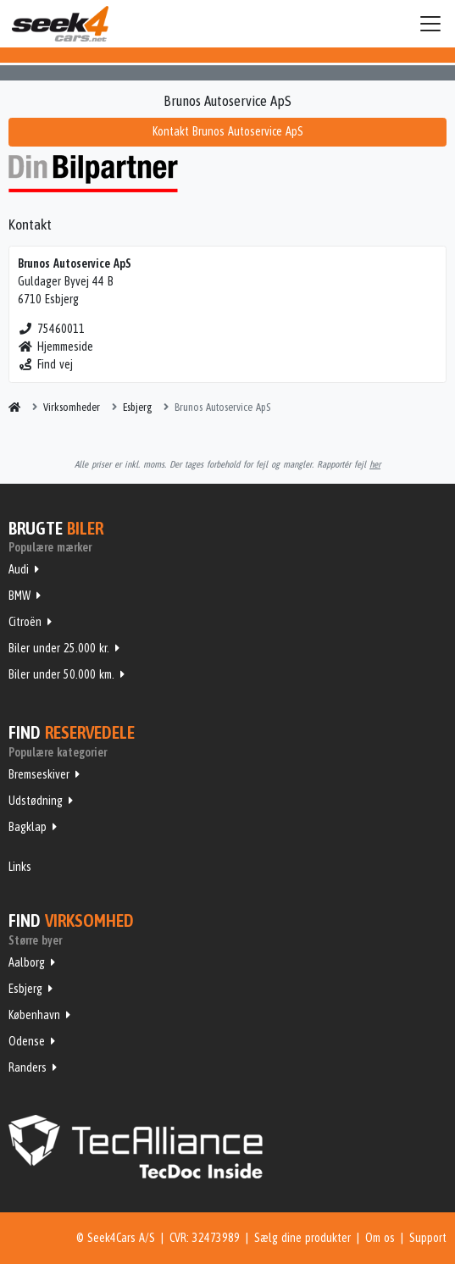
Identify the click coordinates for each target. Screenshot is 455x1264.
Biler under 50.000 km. (61, 674)
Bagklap (27, 827)
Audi (18, 569)
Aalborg (26, 962)
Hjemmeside (55, 346)
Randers (27, 1067)
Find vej (45, 364)
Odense (26, 1041)
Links (19, 866)
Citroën (25, 622)
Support (428, 1238)
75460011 (51, 328)
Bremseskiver (38, 774)
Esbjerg (25, 988)
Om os (380, 1238)
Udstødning (35, 800)
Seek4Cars (60, 24)
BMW (19, 595)
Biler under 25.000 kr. (58, 648)
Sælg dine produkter (302, 1238)
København (34, 1015)
